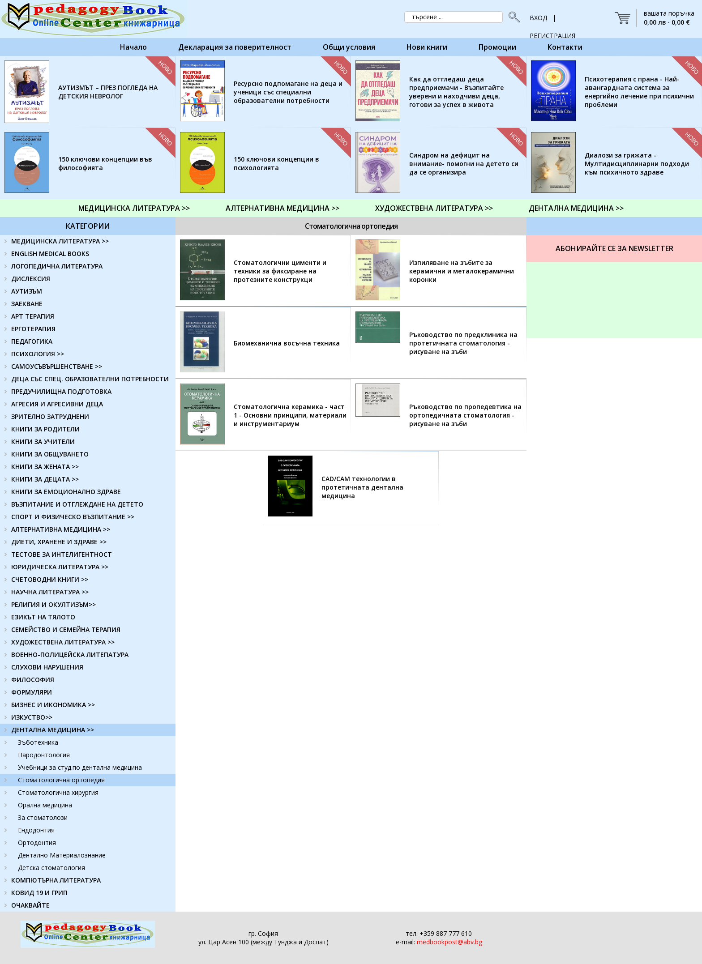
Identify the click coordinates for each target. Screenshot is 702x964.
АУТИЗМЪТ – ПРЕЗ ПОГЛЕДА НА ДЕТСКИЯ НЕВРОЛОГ (108, 91)
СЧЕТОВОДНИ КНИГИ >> (49, 579)
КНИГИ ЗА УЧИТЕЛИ (43, 441)
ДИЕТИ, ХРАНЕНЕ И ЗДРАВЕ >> (59, 541)
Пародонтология (44, 755)
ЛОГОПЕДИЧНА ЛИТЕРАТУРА (57, 266)
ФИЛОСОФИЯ (32, 679)
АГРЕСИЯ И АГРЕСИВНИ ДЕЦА (57, 404)
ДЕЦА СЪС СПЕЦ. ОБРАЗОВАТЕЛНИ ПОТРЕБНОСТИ (90, 379)
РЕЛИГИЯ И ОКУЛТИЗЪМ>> (53, 604)
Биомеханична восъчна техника (287, 343)
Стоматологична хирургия (58, 792)
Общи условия (349, 47)
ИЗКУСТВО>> (31, 717)
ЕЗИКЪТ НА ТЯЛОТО (43, 617)
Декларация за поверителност (234, 47)
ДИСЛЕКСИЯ (30, 278)
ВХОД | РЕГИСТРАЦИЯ (552, 20)
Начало (133, 47)
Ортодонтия (37, 842)
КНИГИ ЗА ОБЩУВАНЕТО (50, 454)
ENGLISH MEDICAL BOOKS (50, 253)
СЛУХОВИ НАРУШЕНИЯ (47, 667)
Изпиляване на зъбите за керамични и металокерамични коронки (461, 271)
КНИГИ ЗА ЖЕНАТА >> (45, 466)
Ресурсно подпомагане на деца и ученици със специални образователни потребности (288, 92)
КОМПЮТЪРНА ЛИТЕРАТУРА (56, 880)
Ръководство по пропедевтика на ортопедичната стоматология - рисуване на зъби (465, 415)
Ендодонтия (36, 830)
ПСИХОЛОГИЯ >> (37, 354)
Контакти (565, 47)
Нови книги (427, 47)
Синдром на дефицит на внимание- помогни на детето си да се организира (463, 163)
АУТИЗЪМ (26, 291)
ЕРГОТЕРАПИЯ (33, 328)
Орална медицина (45, 805)
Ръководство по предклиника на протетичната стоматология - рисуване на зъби (463, 343)
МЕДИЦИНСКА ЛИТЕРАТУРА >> (134, 208)
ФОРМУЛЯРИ (31, 692)
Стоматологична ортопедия (61, 780)
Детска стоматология (51, 867)
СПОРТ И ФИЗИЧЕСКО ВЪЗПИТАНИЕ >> (72, 516)
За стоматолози (43, 817)
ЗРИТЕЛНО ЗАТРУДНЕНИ (50, 416)
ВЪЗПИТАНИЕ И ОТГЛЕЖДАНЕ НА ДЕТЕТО (77, 504)
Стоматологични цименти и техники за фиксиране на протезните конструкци (280, 271)
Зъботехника (38, 742)
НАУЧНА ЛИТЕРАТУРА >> (50, 592)
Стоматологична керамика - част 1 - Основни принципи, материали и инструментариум (290, 415)
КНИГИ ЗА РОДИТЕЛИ (45, 429)
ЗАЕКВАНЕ (27, 303)
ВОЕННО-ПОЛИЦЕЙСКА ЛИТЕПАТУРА (69, 654)
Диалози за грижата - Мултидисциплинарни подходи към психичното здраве (637, 163)
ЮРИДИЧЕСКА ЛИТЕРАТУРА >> (59, 567)
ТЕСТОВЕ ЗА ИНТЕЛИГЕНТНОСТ (61, 554)
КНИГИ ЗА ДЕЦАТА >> (45, 479)
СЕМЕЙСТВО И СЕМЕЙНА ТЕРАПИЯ (65, 629)
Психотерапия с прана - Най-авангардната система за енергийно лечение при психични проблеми (639, 92)
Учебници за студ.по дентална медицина (80, 767)
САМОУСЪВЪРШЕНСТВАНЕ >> (56, 366)
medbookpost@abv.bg (449, 942)
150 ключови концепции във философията (105, 163)
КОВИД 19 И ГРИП (39, 892)
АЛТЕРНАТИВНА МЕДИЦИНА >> (282, 208)
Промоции (497, 47)
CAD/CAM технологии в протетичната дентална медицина (362, 487)
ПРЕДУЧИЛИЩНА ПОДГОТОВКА (61, 391)
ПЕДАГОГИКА (31, 341)
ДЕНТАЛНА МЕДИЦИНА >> (576, 208)
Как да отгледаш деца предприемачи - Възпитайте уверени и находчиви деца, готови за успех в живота (456, 92)
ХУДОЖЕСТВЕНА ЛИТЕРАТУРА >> (434, 208)
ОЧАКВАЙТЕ (30, 905)
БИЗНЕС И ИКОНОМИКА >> (53, 704)
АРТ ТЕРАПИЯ (32, 316)
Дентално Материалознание (62, 855)
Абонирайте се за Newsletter (614, 248)
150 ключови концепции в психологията (276, 163)
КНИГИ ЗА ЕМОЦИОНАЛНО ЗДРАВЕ (66, 491)
